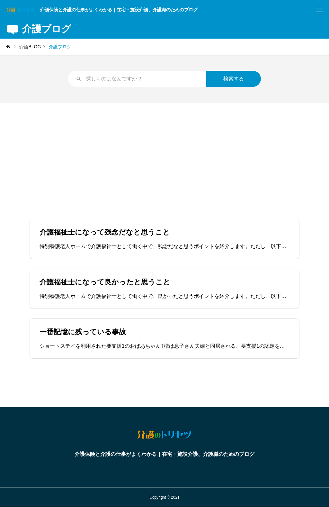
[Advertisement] (164, 151)
